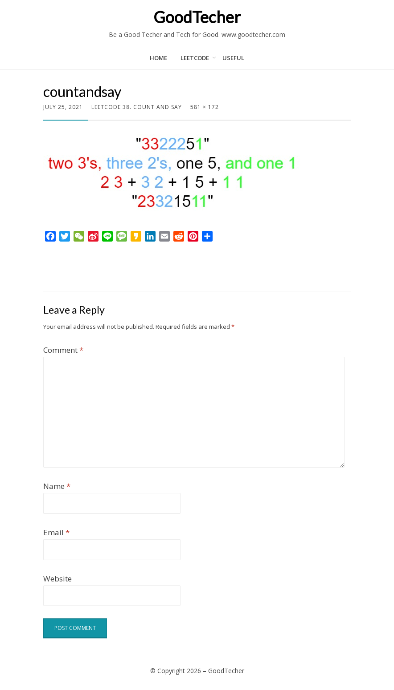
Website (57, 578)
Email (56, 532)
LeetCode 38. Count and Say (136, 107)
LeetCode (195, 58)
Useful (233, 58)
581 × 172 (204, 107)
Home (158, 58)
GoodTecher (197, 17)
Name (56, 486)
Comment (63, 350)
